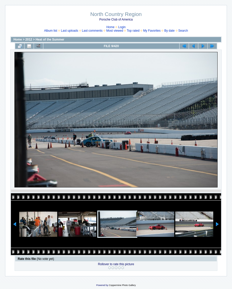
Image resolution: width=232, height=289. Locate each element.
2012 (28, 39)
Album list (50, 30)
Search (183, 30)
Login (122, 27)
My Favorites (152, 30)
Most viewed (114, 30)
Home (110, 27)
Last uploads (69, 30)
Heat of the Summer (49, 39)
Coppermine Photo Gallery (122, 285)
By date (169, 30)
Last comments (92, 30)
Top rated (133, 30)
